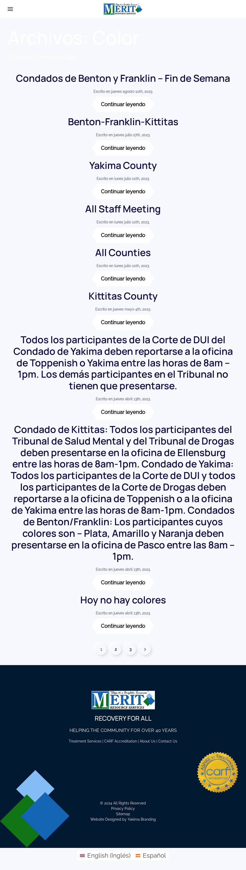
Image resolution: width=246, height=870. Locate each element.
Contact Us (167, 741)
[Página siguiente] (145, 649)
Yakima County (123, 165)
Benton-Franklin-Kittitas (123, 121)
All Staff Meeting (123, 208)
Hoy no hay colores (123, 599)
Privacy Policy (123, 808)
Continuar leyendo (123, 104)
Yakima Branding (142, 819)
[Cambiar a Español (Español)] (151, 855)
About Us (147, 741)
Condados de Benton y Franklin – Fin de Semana (123, 78)
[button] (10, 9)
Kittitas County (123, 295)
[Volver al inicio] (123, 9)
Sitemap (123, 814)
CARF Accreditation (120, 741)
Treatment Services (85, 741)
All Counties (123, 252)
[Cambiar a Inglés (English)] (105, 855)
